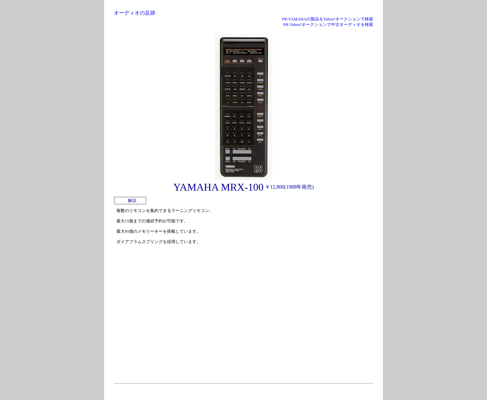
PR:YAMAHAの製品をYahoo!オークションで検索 (327, 19)
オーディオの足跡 (134, 13)
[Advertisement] (324, 247)
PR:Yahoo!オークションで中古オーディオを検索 (328, 24)
